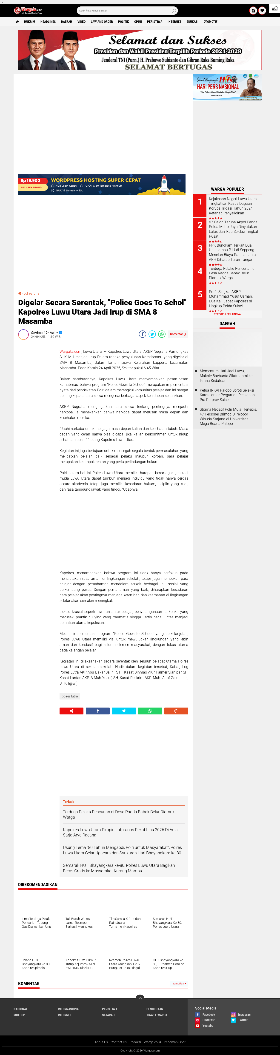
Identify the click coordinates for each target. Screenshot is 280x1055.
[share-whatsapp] (162, 334)
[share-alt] (71, 711)
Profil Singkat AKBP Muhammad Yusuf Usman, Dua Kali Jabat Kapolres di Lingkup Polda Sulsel (231, 299)
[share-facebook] (142, 334)
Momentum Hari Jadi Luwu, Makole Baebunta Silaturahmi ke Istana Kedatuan (226, 376)
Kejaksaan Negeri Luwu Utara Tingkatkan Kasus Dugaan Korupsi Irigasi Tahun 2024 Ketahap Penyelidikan (233, 206)
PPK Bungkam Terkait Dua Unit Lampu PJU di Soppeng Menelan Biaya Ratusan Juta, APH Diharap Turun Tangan (233, 252)
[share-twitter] (152, 334)
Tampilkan (179, 983)
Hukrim (29, 21)
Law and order (102, 21)
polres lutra (31, 293)
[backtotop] (140, 999)
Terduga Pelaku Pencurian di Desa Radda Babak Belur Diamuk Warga (232, 273)
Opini (138, 21)
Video (81, 21)
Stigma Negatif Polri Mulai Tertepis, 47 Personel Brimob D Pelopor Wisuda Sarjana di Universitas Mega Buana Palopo (228, 416)
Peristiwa (154, 21)
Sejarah (108, 1015)
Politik (123, 21)
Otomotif (210, 21)
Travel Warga (156, 1015)
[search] (127, 10)
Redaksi (135, 1042)
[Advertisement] (36, 412)
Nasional (21, 1009)
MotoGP (19, 1015)
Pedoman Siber (175, 1042)
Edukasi (192, 21)
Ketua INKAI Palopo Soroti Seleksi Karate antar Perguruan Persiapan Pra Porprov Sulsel (227, 395)
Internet (174, 21)
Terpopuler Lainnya (227, 314)
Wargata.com (70, 351)
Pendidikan (154, 1009)
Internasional (69, 1009)
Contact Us (119, 1042)
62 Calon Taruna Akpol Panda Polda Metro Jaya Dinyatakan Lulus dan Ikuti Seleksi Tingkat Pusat (233, 229)
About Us (101, 1042)
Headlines (48, 21)
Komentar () (178, 334)
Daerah (66, 21)
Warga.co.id (152, 1042)
